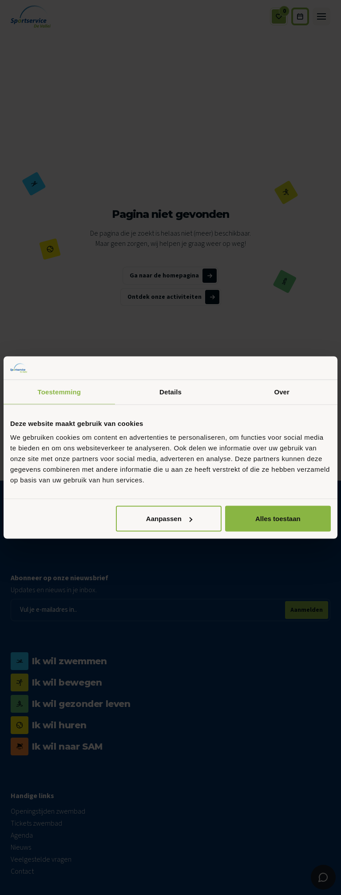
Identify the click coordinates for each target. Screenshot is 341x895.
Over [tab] (281, 391)
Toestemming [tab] (59, 391)
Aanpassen (169, 518)
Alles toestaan (278, 518)
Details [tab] (170, 391)
